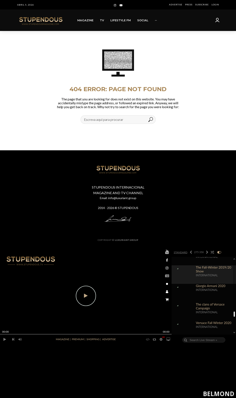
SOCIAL (142, 20)
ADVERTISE (175, 4)
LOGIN (215, 4)
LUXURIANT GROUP (126, 240)
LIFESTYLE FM (120, 20)
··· (156, 20)
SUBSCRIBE (202, 4)
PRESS (188, 4)
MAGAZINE (85, 20)
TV (102, 20)
